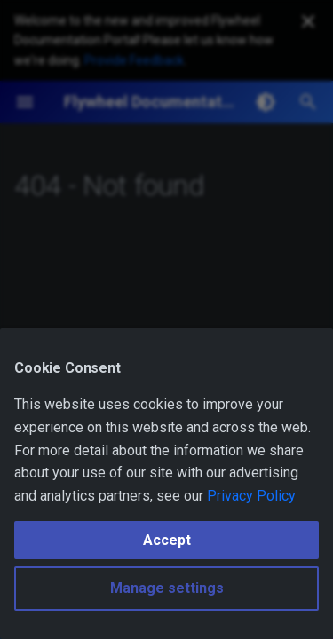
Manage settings (167, 588)
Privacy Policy (251, 495)
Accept (167, 540)
